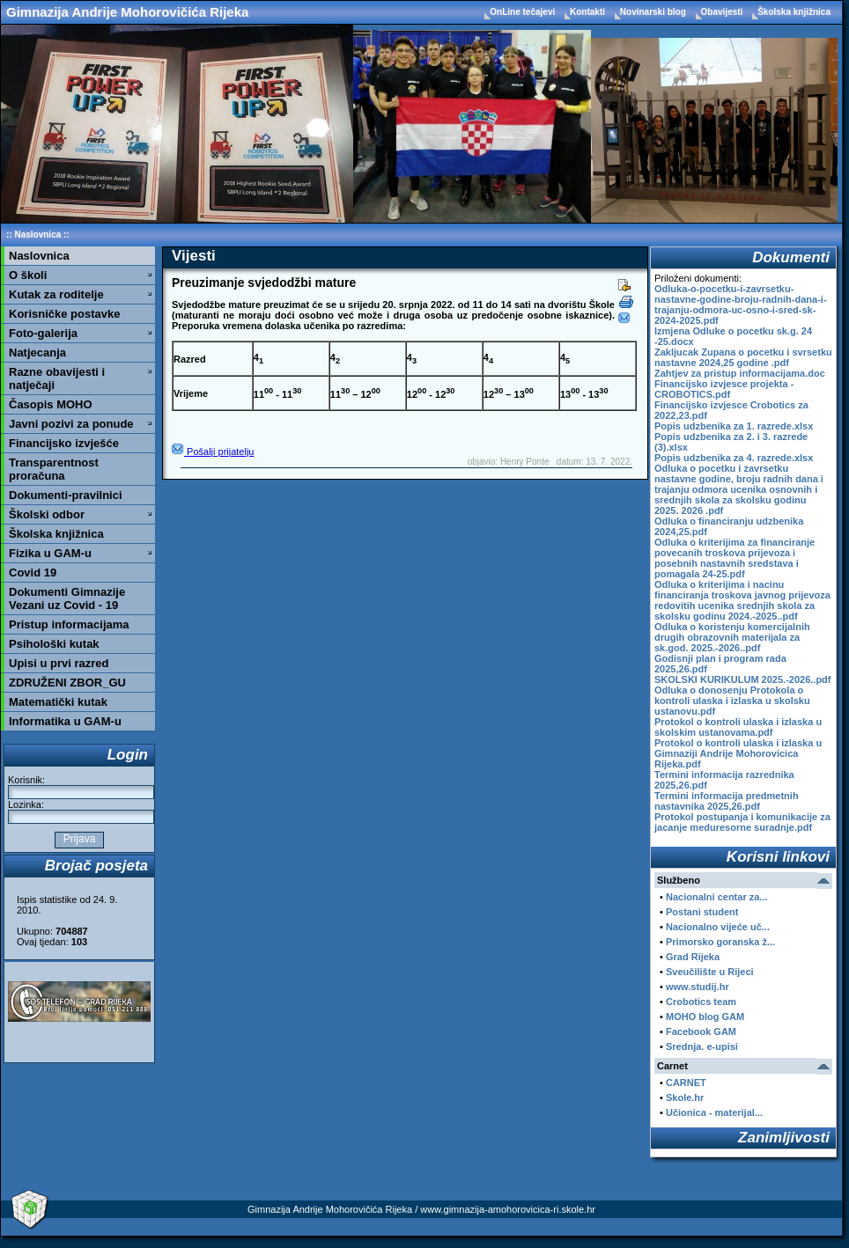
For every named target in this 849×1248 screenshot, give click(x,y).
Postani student (702, 912)
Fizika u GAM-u (50, 553)
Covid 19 (32, 572)
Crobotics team (701, 1001)
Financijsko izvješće (64, 443)
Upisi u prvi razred (58, 663)
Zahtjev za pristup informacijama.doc (739, 373)
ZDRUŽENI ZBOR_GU (67, 682)
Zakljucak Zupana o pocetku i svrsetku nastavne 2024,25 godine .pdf (743, 357)
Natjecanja (37, 352)
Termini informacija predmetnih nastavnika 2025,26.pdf (726, 800)
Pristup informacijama (69, 624)
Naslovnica (37, 234)
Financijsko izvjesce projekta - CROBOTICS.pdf (724, 389)
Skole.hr (685, 1097)
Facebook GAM (701, 1031)
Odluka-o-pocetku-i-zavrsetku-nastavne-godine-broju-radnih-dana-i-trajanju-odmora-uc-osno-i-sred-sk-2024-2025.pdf (740, 304)
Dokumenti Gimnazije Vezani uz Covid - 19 (67, 598)
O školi (28, 275)
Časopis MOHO (50, 404)
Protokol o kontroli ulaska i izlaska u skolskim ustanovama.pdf (738, 727)
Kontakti (589, 12)
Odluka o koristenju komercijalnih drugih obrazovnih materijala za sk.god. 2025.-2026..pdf (732, 637)
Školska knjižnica (794, 12)
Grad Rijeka (693, 956)
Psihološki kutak (54, 643)
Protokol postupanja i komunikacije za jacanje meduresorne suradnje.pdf (742, 822)
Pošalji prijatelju (213, 451)
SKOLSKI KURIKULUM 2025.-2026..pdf (742, 679)
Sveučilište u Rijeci (710, 971)
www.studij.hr (697, 986)
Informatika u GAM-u (65, 721)
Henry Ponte (525, 461)
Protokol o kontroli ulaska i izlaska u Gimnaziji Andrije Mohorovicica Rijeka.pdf (738, 753)
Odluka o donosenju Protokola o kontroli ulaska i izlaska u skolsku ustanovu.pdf (732, 700)
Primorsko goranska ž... (720, 941)
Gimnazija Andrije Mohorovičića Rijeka (127, 11)
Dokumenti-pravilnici (65, 495)
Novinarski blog (654, 12)
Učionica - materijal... (714, 1112)
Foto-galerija (43, 333)
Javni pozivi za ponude (71, 423)
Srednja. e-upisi (702, 1046)
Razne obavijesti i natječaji (57, 378)
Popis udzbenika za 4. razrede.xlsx (733, 457)
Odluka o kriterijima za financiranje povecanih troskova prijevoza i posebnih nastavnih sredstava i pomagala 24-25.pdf (734, 558)
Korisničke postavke (64, 313)
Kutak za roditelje (56, 294)
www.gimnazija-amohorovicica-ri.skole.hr (507, 1209)
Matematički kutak (58, 701)
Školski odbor (47, 514)
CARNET (686, 1082)
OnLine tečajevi (523, 12)
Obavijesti (723, 12)
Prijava (79, 839)
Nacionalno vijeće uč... (718, 926)
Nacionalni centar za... (717, 897)
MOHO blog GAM (705, 1016)
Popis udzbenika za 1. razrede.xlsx (733, 426)
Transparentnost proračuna (54, 469)
